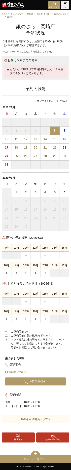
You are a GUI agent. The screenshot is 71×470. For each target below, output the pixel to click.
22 (54, 147)
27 (35, 156)
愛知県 (30, 14)
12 (26, 139)
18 (16, 147)
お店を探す (18, 14)
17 (6, 147)
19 (26, 147)
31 (6, 164)
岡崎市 (40, 14)
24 (6, 156)
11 (16, 139)
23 (64, 147)
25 (16, 156)
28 (45, 156)
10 (6, 139)
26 (26, 156)
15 (54, 139)
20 (35, 147)
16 (64, 139)
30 (64, 156)
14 (45, 139)
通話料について (18, 372)
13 (35, 139)
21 (45, 147)
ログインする (54, 7)
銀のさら (6, 14)
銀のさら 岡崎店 (61, 14)
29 (54, 156)
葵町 (48, 14)
